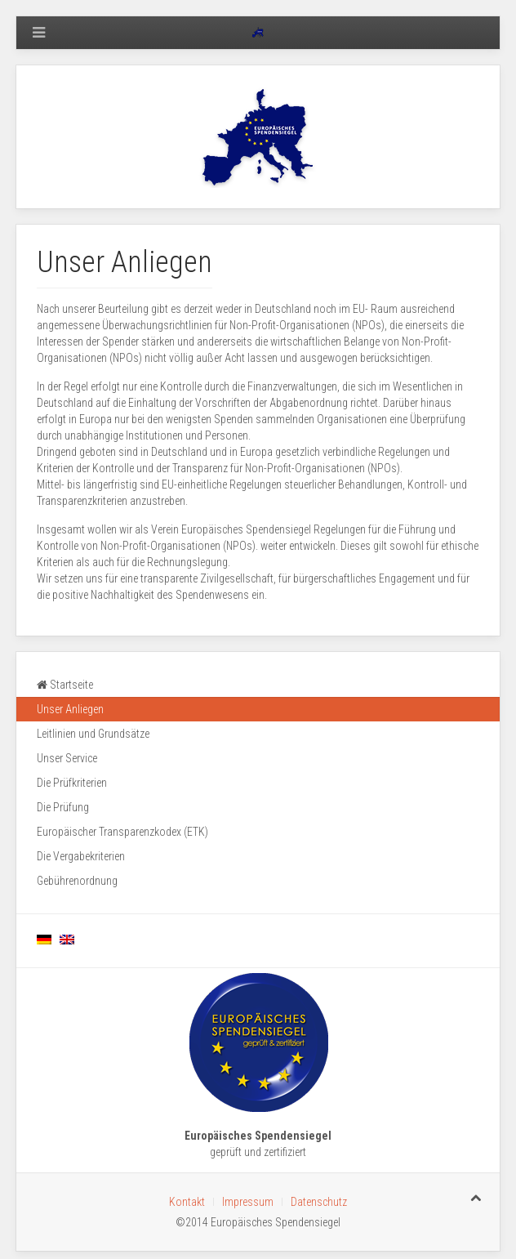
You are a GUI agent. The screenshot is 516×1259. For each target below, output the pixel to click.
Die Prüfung (63, 807)
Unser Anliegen (70, 709)
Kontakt (187, 1201)
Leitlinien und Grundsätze (93, 733)
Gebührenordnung (77, 880)
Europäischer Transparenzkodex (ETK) (122, 831)
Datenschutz (319, 1201)
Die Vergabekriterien (81, 856)
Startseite (65, 684)
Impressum (248, 1201)
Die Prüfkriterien (72, 782)
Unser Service (67, 758)
